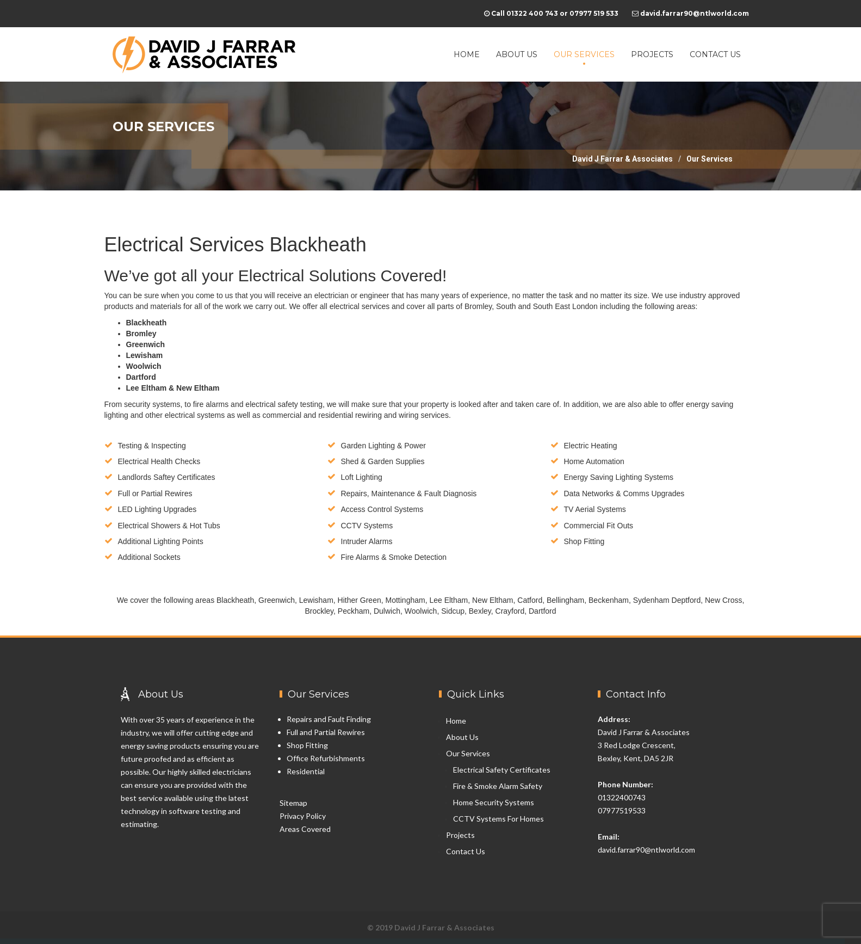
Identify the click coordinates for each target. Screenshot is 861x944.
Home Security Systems (493, 802)
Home (467, 54)
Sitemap (293, 802)
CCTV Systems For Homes (498, 818)
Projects (652, 54)
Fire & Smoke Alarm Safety (497, 786)
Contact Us (715, 54)
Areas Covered (305, 829)
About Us (516, 54)
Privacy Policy (303, 815)
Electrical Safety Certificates (501, 769)
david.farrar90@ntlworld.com (646, 849)
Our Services (584, 54)
